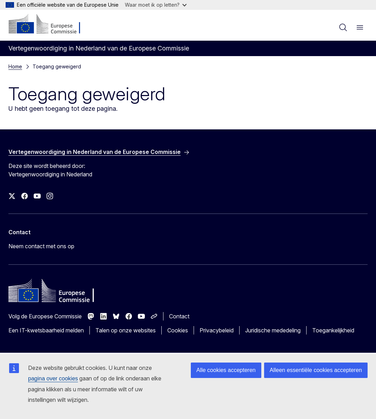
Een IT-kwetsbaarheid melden (46, 330)
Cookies (177, 330)
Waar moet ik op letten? (156, 5)
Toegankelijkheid (333, 330)
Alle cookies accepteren (226, 370)
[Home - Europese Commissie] (51, 24)
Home (15, 66)
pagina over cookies (53, 378)
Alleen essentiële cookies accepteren (316, 370)
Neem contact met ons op (41, 246)
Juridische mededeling (273, 330)
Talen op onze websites (125, 330)
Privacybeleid (217, 330)
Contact (179, 316)
